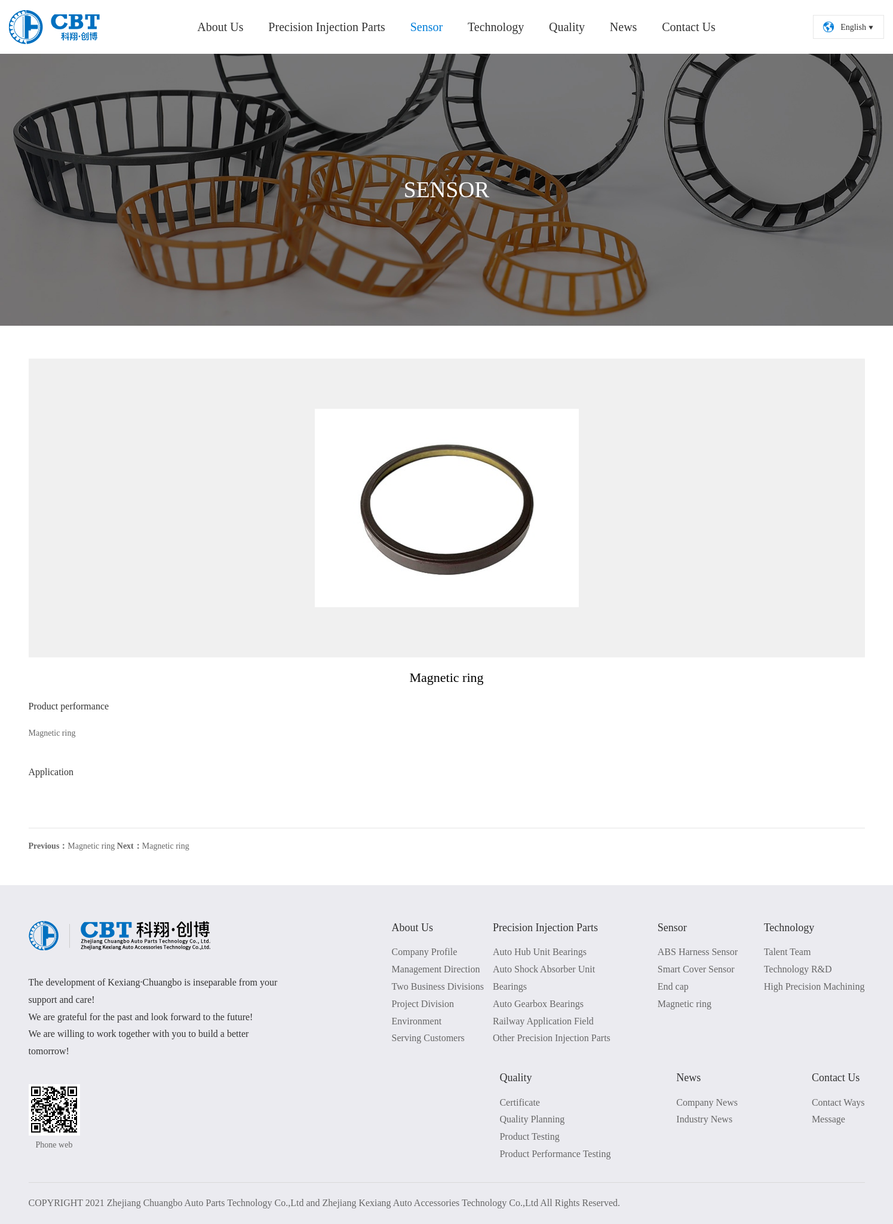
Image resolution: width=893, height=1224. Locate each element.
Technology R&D (798, 969)
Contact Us (688, 26)
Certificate (519, 1102)
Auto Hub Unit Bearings (540, 952)
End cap (673, 986)
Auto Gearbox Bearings (538, 1004)
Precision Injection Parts (326, 26)
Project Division (423, 1004)
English (848, 27)
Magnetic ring (72, 846)
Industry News (704, 1119)
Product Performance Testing (554, 1154)
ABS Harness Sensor (698, 952)
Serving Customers (428, 1038)
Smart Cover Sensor (696, 969)
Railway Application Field (543, 1021)
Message (828, 1119)
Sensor (426, 26)
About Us (220, 26)
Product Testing (529, 1136)
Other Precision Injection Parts (551, 1038)
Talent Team (787, 952)
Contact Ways (838, 1102)
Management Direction (436, 969)
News (623, 26)
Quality (567, 26)
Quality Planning (531, 1119)
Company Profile (425, 952)
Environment (417, 1021)
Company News (707, 1102)
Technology (496, 26)
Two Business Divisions (438, 986)
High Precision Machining (814, 986)
